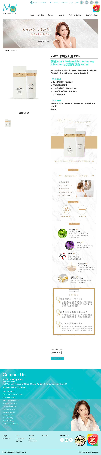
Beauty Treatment (92, 15)
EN (77, 2)
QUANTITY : (56, 353)
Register (43, 2)
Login (35, 2)
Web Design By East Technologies (88, 452)
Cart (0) (54, 2)
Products (61, 15)
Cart (17, 435)
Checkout (64, 2)
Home (32, 15)
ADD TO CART (57, 358)
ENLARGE (24, 113)
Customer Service (75, 15)
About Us (41, 15)
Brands (50, 15)
